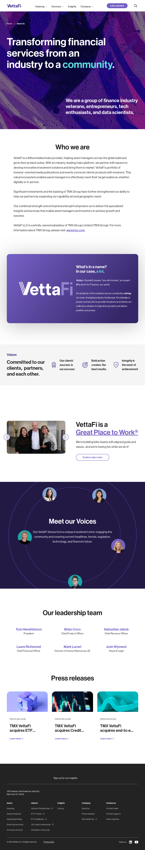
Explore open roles (93, 457)
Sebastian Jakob (116, 629)
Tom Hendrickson (29, 629)
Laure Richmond (29, 647)
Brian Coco (72, 629)
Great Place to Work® (107, 432)
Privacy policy (49, 842)
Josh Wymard (116, 647)
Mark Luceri (72, 647)
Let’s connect (117, 5)
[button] (41, 5)
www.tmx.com (75, 230)
